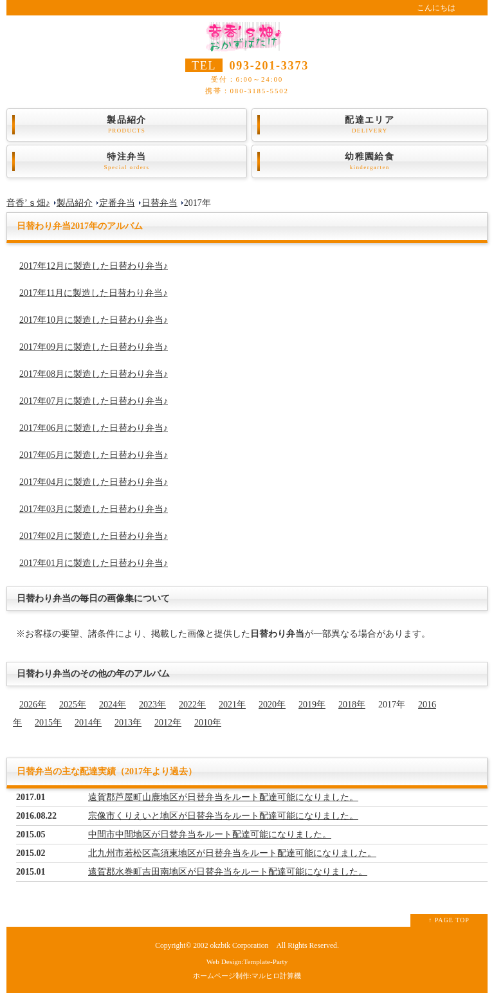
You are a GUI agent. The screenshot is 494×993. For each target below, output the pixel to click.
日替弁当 (160, 203)
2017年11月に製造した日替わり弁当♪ (93, 293)
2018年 (351, 704)
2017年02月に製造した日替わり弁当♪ (93, 536)
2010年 (207, 722)
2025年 (72, 704)
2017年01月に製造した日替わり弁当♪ (93, 563)
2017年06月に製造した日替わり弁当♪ (93, 428)
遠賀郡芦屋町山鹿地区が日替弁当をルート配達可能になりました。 (223, 797)
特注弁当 (126, 161)
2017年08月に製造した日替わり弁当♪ (93, 374)
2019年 (311, 704)
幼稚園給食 (369, 161)
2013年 (128, 722)
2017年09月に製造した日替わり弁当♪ (93, 347)
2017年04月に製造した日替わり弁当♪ (93, 482)
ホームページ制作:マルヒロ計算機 (247, 975)
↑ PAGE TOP (449, 920)
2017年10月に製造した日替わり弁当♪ (93, 320)
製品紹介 (126, 124)
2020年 (272, 704)
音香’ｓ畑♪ (28, 203)
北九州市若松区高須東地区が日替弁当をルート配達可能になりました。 (232, 853)
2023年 (152, 704)
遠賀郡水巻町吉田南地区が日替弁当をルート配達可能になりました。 (227, 872)
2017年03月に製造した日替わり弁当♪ (93, 509)
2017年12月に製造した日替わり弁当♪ (93, 266)
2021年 (232, 704)
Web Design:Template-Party (247, 961)
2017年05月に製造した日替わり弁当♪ (93, 455)
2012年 (167, 722)
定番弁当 (117, 203)
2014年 (88, 722)
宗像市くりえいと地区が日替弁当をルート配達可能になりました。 (223, 816)
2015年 (48, 722)
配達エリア (369, 124)
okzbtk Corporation (239, 946)
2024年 (112, 704)
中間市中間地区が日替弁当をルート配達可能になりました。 (209, 834)
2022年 (192, 704)
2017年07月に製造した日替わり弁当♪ (93, 401)
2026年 (32, 704)
